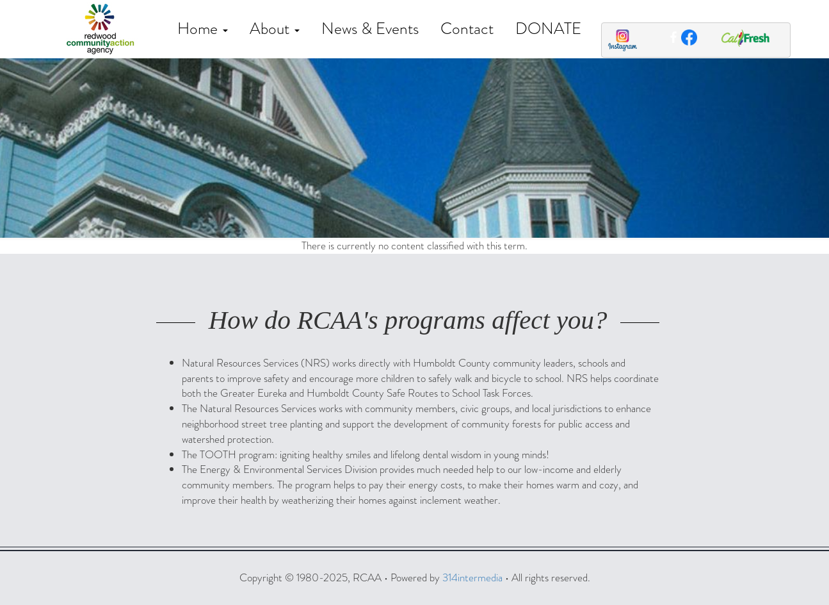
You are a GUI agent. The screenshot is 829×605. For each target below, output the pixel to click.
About (275, 28)
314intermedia (472, 578)
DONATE (548, 28)
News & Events (370, 28)
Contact (467, 28)
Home (202, 28)
